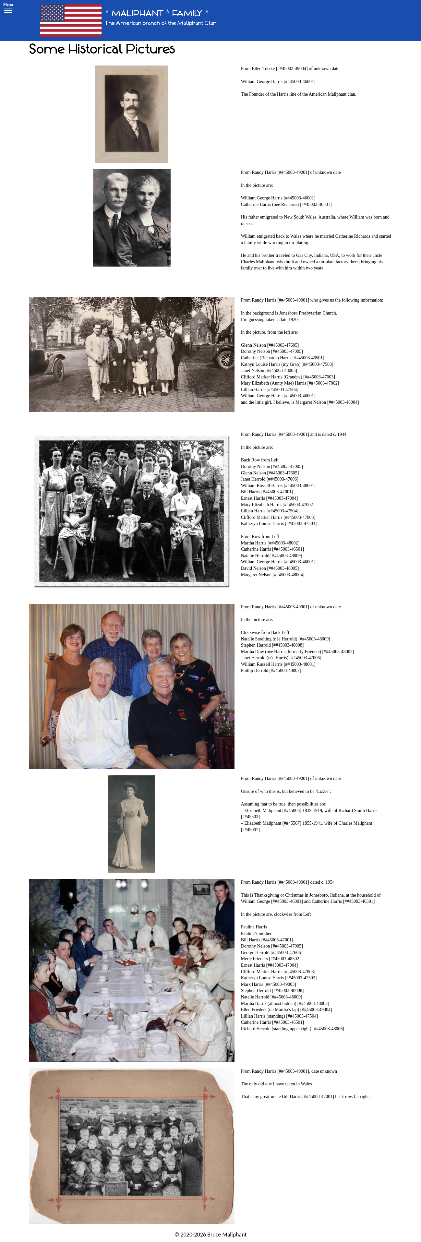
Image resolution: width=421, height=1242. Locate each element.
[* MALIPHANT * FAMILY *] (128, 20)
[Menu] (8, 9)
